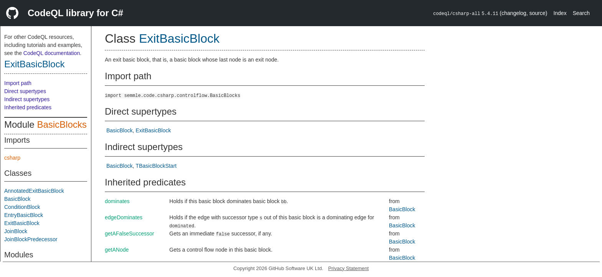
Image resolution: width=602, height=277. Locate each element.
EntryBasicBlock (23, 215)
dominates (117, 201)
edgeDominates (123, 217)
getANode (117, 250)
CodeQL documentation (51, 53)
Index (559, 13)
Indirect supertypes (27, 99)
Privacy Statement (348, 268)
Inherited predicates (27, 107)
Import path (17, 83)
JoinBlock (15, 231)
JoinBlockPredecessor (31, 239)
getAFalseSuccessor (129, 233)
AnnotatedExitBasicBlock (34, 191)
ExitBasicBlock (34, 64)
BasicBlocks (61, 124)
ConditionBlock (22, 207)
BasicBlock (17, 199)
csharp (12, 158)
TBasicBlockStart (156, 166)
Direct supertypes (25, 91)
